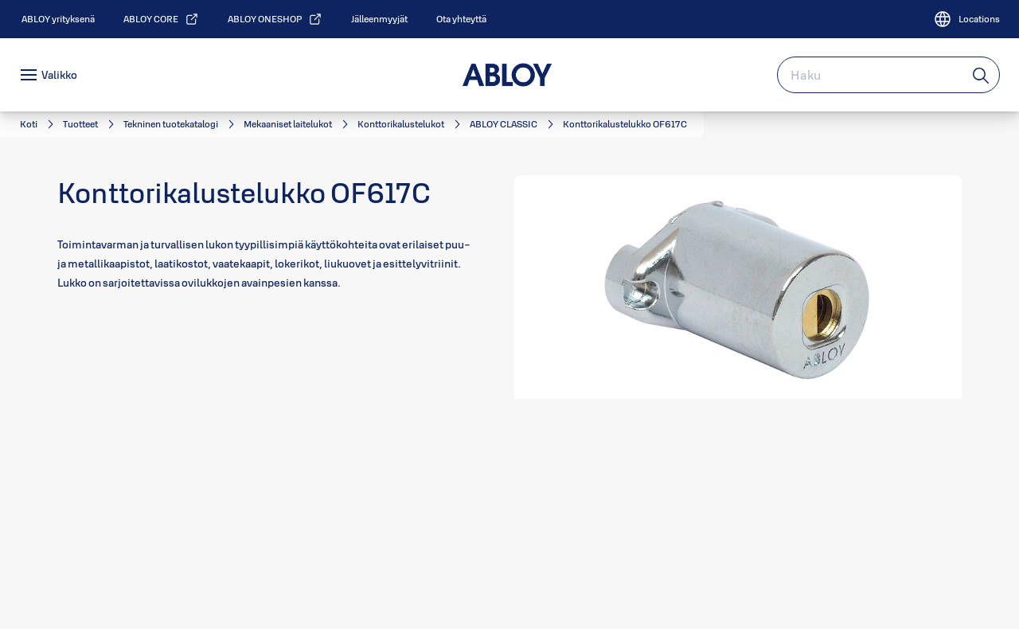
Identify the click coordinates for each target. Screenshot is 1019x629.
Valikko (59, 75)
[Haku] (981, 75)
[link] (58, 19)
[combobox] (888, 75)
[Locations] (966, 19)
